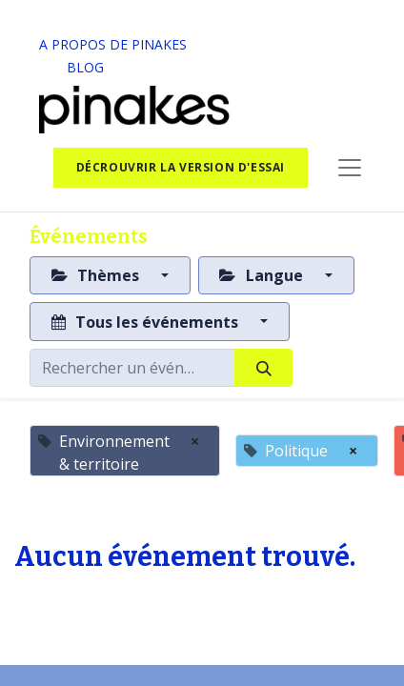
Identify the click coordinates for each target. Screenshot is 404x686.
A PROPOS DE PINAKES (113, 44)
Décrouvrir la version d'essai (180, 167)
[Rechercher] (263, 368)
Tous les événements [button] (146, 322)
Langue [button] (262, 275)
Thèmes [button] (97, 275)
